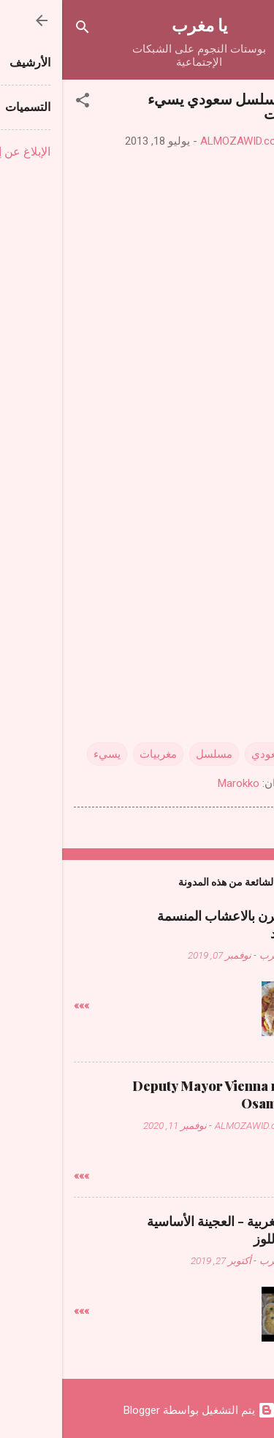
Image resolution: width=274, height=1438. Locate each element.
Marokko (176, 783)
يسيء (44, 754)
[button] (20, 102)
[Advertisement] (137, 540)
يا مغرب (137, 24)
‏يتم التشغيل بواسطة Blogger (137, 1410)
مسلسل (152, 754)
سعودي (206, 754)
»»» (19, 1005)
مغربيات (96, 754)
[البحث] (20, 29)
